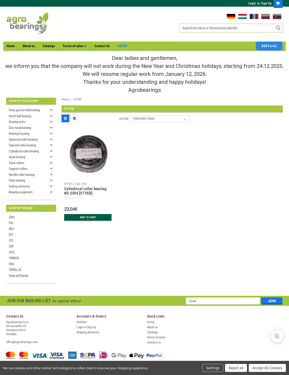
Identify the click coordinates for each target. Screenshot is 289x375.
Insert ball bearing (20, 116)
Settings (213, 367)
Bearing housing (19, 134)
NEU (11, 229)
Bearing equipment (21, 192)
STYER (77, 99)
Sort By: (124, 118)
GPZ (12, 252)
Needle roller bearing (22, 175)
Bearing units (17, 122)
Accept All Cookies (267, 367)
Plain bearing (17, 180)
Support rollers (18, 169)
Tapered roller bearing (22, 145)
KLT (11, 235)
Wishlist (82, 322)
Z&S (12, 217)
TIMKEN (14, 258)
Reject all (236, 367)
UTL (11, 241)
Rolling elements (19, 186)
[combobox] (231, 28)
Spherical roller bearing (23, 140)
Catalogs (49, 46)
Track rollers (16, 163)
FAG (11, 264)
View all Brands (18, 276)
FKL (11, 223)
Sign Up (266, 3)
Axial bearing (17, 157)
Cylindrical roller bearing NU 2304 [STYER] (85, 191)
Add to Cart (88, 217)
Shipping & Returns (88, 332)
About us (29, 46)
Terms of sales (75, 46)
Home (11, 46)
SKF (11, 246)
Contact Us (102, 46)
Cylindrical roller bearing (24, 151)
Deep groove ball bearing (24, 110)
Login (252, 3)
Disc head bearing (20, 128)
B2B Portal (269, 46)
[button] (277, 336)
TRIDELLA (15, 270)
